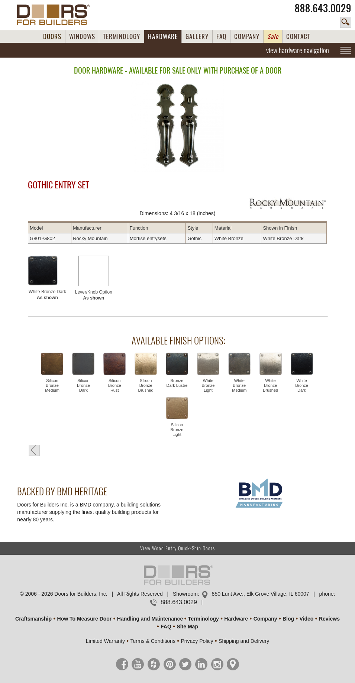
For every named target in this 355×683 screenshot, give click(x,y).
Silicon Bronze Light (177, 430)
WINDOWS (82, 36)
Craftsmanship (33, 619)
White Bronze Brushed (270, 385)
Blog (288, 619)
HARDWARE (163, 36)
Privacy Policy (197, 641)
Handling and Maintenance (150, 619)
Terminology (203, 619)
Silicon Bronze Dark (83, 385)
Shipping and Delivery (244, 641)
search (345, 22)
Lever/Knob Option (93, 295)
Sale (272, 36)
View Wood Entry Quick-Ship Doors (177, 548)
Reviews (329, 619)
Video (307, 619)
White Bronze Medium (239, 385)
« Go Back (34, 450)
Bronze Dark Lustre (177, 383)
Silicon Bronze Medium (52, 385)
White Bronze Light (207, 385)
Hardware (236, 619)
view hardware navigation (297, 50)
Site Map (187, 626)
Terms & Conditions (152, 641)
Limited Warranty (105, 641)
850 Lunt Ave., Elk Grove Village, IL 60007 (260, 594)
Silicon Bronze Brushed (146, 385)
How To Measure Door (84, 619)
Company (265, 619)
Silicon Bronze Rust (114, 385)
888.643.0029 (323, 8)
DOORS (52, 36)
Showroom (185, 594)
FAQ (221, 36)
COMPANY (246, 36)
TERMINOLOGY (121, 36)
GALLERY (197, 36)
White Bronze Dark (47, 294)
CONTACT (298, 36)
